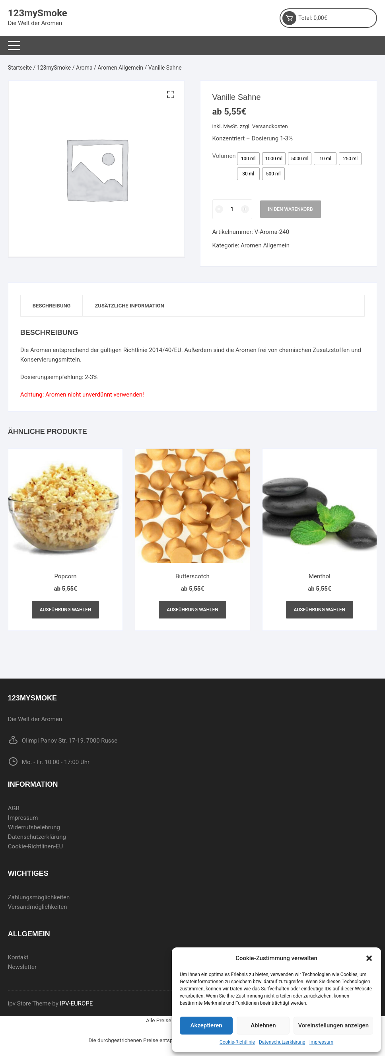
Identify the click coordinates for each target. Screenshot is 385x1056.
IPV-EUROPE (76, 1003)
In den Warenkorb (290, 209)
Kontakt (18, 957)
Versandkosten (270, 126)
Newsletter (22, 966)
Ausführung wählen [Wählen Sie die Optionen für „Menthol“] (320, 610)
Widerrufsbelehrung (34, 827)
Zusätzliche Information (129, 306)
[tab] (52, 305)
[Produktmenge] (232, 209)
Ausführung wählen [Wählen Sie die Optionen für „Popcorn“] (65, 610)
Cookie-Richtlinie (237, 1042)
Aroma (84, 67)
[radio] (248, 159)
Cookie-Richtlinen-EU (35, 846)
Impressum (321, 1042)
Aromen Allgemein (120, 67)
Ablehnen (263, 1025)
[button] (369, 958)
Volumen (224, 155)
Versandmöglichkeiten (37, 906)
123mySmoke (37, 13)
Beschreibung (52, 306)
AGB (13, 808)
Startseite (20, 67)
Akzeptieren (206, 1025)
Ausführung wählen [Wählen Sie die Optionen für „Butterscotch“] (192, 610)
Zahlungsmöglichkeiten (39, 897)
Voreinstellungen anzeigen (333, 1025)
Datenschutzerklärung (282, 1042)
